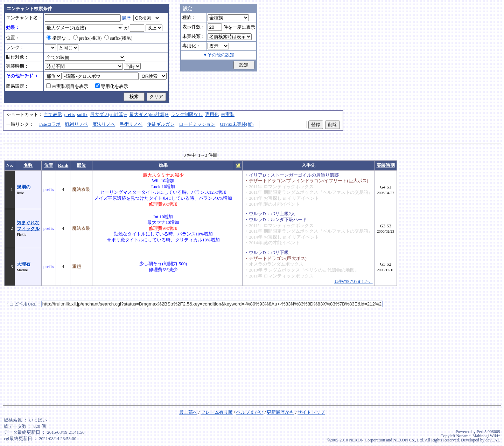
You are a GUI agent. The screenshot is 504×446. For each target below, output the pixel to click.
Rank (63, 165)
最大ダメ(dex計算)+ (149, 114)
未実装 (227, 114)
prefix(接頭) (87, 38)
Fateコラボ (50, 124)
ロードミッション (197, 124)
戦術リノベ (76, 124)
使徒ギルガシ (160, 124)
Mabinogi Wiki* (486, 435)
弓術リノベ (131, 124)
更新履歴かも (280, 412)
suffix (82, 114)
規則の (23, 187)
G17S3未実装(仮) (236, 124)
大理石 (23, 264)
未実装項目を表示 (67, 86)
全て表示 (53, 114)
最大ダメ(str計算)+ (108, 114)
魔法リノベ (103, 124)
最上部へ (188, 412)
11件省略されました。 (353, 281)
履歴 (126, 18)
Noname (463, 435)
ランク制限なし (187, 114)
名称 (28, 165)
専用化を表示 (111, 86)
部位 (81, 165)
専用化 (212, 114)
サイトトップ (311, 412)
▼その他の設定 (219, 55)
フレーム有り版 (217, 412)
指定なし (58, 38)
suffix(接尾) (118, 38)
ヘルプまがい (250, 412)
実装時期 (386, 165)
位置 (48, 165)
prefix (69, 114)
